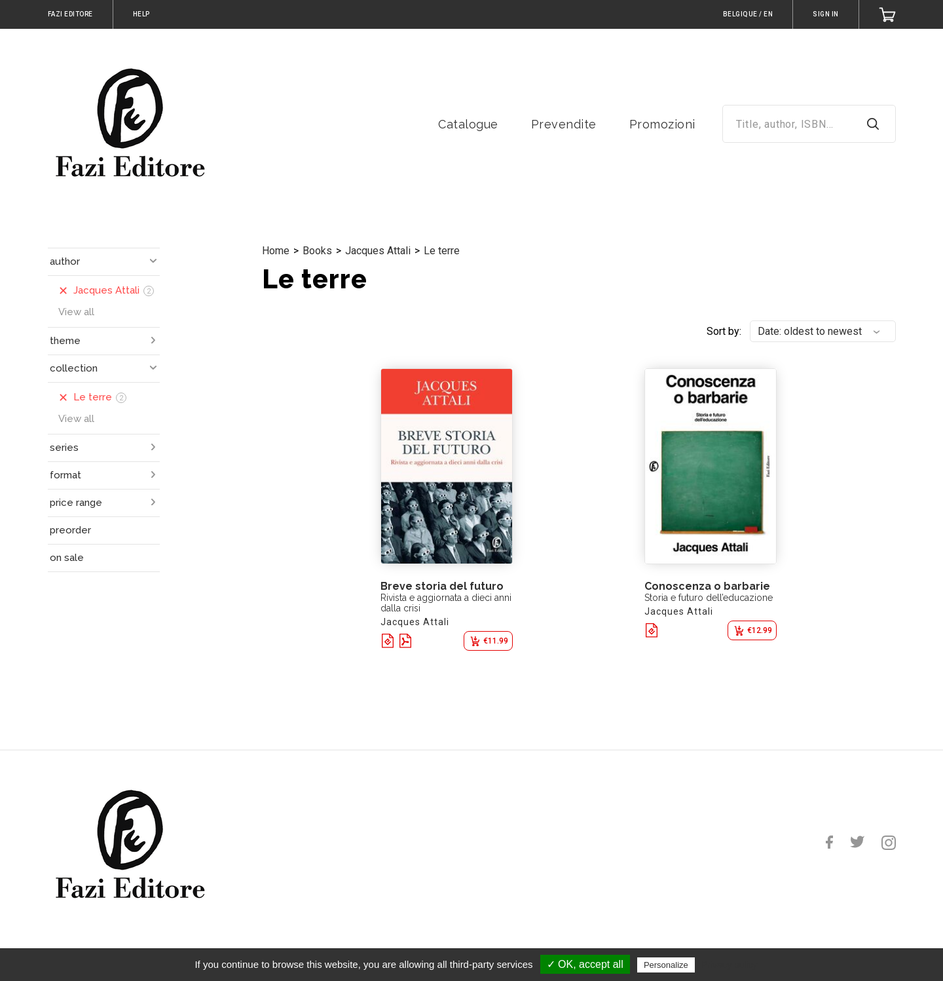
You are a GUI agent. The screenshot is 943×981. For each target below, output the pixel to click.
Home (275, 250)
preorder (70, 530)
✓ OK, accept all (585, 964)
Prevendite (564, 124)
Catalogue (468, 124)
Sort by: (724, 331)
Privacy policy (729, 964)
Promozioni (662, 124)
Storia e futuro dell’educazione (708, 597)
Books (317, 250)
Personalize (666, 965)
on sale (67, 558)
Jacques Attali (378, 250)
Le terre (442, 250)
